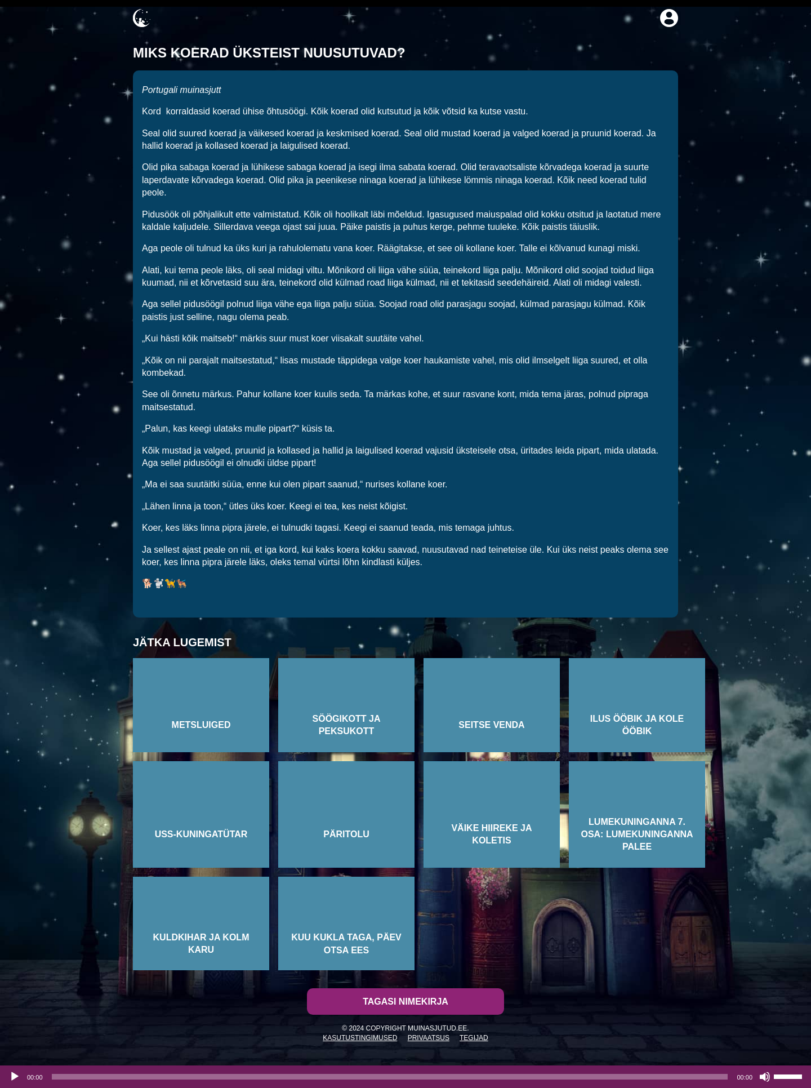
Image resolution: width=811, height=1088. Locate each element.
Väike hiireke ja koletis (491, 834)
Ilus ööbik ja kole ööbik (637, 725)
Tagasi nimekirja (405, 1001)
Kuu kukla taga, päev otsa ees (346, 943)
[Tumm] (764, 1076)
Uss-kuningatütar (201, 834)
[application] (405, 1076)
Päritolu (346, 834)
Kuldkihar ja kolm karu (201, 943)
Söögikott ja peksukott (347, 725)
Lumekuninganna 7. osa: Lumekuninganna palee (637, 834)
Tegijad (474, 1038)
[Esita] (14, 1076)
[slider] (390, 1077)
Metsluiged (201, 725)
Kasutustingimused (360, 1038)
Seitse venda (491, 725)
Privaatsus (428, 1038)
